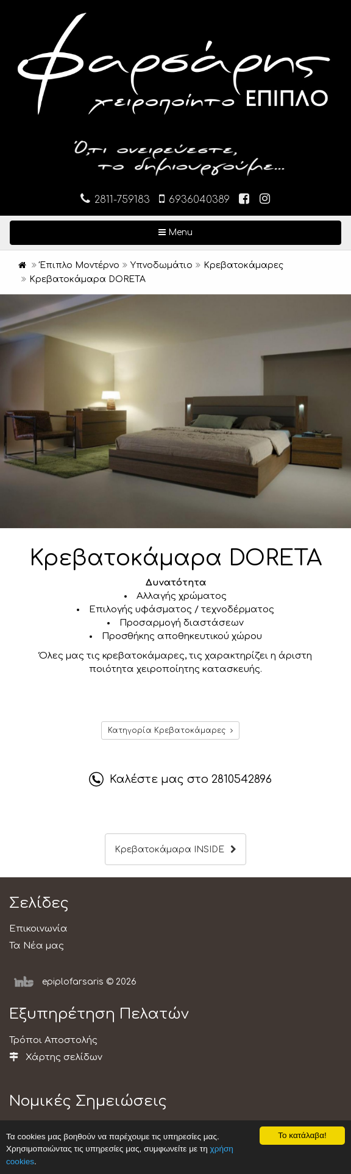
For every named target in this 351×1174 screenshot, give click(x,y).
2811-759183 (115, 199)
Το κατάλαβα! (302, 1135)
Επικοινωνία (38, 929)
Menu (215, 231)
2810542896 (241, 779)
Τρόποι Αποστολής (53, 1040)
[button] (340, 305)
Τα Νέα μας (36, 946)
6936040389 (194, 199)
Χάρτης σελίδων (55, 1057)
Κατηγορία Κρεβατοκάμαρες (170, 730)
